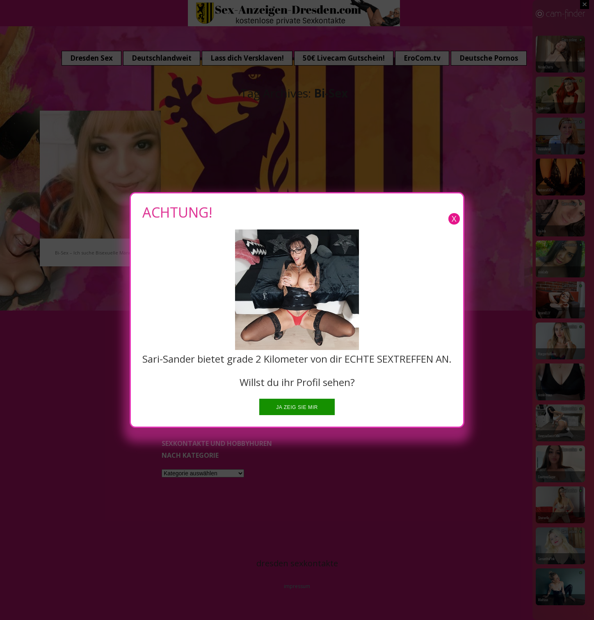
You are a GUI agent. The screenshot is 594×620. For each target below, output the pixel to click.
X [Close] (454, 218)
